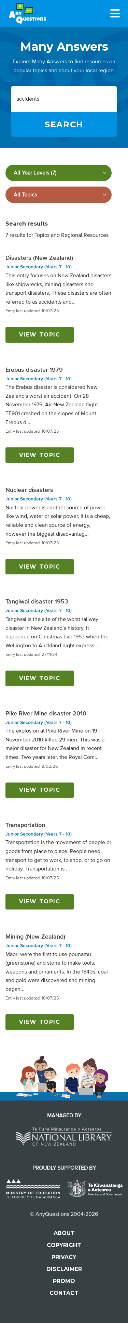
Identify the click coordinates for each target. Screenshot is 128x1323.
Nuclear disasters (29, 490)
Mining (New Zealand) (35, 936)
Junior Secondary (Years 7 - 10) (38, 267)
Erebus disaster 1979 (34, 369)
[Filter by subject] (58, 195)
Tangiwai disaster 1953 (36, 601)
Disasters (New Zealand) (39, 258)
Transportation (25, 825)
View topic (39, 334)
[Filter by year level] (58, 173)
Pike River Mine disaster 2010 (45, 713)
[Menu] (115, 13)
